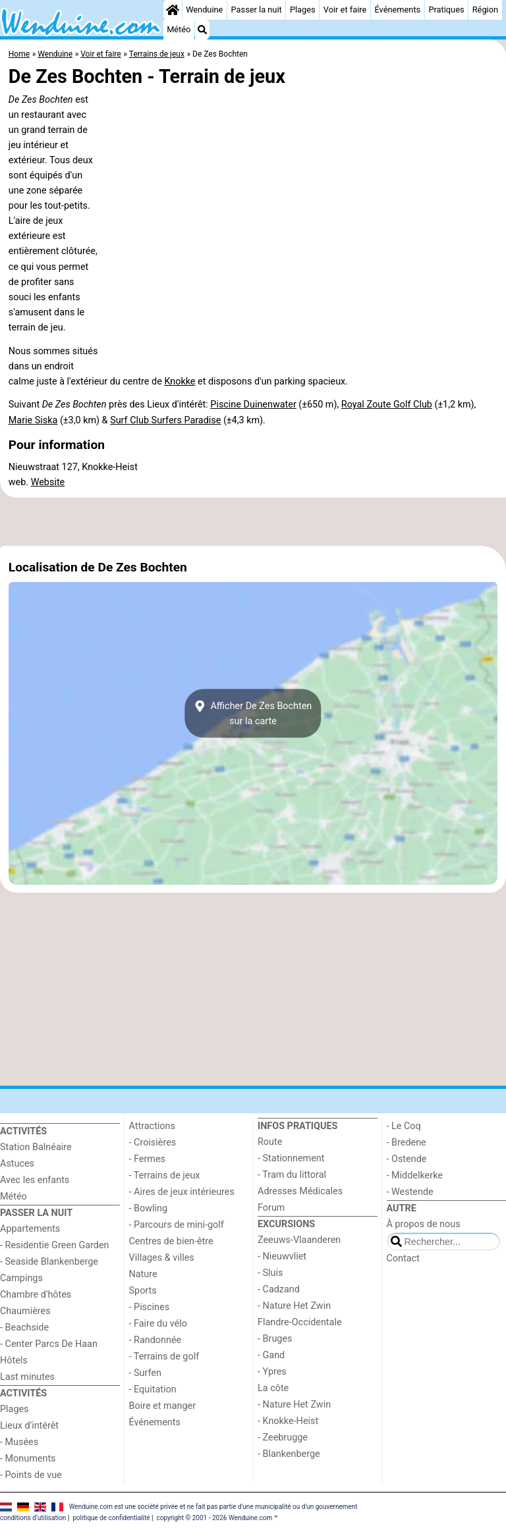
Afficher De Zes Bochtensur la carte (253, 713)
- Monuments (28, 1458)
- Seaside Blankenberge (49, 1261)
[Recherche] (202, 30)
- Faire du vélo (158, 1323)
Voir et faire (344, 9)
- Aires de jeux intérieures (182, 1192)
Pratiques (446, 9)
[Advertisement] (253, 522)
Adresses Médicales (300, 1191)
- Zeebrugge (283, 1437)
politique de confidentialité (111, 1517)
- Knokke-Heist (288, 1421)
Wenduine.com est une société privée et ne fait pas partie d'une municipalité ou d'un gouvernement (213, 1506)
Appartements (30, 1228)
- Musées (19, 1442)
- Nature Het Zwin (294, 1305)
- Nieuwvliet (282, 1256)
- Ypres (272, 1371)
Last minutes (27, 1377)
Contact (403, 1258)
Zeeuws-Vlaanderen (299, 1240)
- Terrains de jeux (164, 1175)
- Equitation (153, 1389)
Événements (397, 9)
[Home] (172, 10)
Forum (271, 1207)
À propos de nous (424, 1224)
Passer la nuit (256, 9)
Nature (143, 1274)
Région (485, 9)
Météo (178, 29)
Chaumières (25, 1311)
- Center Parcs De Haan (49, 1344)
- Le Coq (404, 1126)
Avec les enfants (34, 1180)
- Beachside (24, 1327)
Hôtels (14, 1360)
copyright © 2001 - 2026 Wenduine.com (214, 1517)
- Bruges (275, 1338)
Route (270, 1142)
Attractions (152, 1126)
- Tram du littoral (292, 1174)
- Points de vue (31, 1475)
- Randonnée (155, 1340)
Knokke (179, 381)
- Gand (271, 1355)
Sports (143, 1290)
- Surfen (145, 1373)
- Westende (410, 1192)
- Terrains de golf (164, 1356)
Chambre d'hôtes (35, 1294)
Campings (21, 1278)
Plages (303, 9)
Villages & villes (161, 1257)
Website (48, 482)
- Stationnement (291, 1158)
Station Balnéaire (36, 1147)
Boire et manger (162, 1406)
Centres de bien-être (171, 1241)
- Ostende (407, 1159)
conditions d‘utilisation (33, 1517)
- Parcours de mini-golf (176, 1224)
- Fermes (147, 1159)
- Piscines (149, 1307)
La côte (273, 1388)
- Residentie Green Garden (54, 1245)
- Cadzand (279, 1289)
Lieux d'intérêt (29, 1425)
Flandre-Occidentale (300, 1322)
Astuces (17, 1163)
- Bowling (148, 1208)
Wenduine (204, 9)
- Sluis (270, 1273)
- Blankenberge (289, 1454)
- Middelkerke (415, 1175)
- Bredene (406, 1142)
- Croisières (153, 1142)
